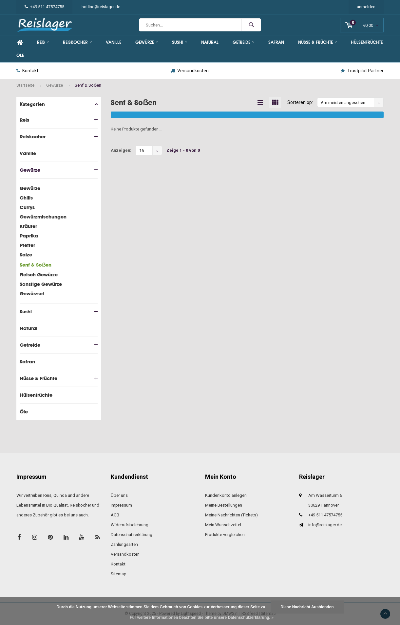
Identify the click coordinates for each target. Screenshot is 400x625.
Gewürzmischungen (43, 217)
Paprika (29, 236)
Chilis (26, 198)
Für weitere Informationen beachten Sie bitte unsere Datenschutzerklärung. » (202, 617)
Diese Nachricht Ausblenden (306, 607)
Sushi (179, 42)
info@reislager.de (325, 524)
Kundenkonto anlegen (226, 495)
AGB (115, 514)
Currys (27, 207)
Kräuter (28, 226)
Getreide (243, 42)
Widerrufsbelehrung (129, 524)
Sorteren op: (300, 102)
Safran (276, 42)
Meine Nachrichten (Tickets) (231, 514)
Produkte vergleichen (225, 534)
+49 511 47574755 (44, 6)
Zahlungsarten (124, 544)
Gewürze (146, 42)
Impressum (121, 505)
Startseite (25, 85)
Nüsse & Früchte (317, 42)
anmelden (366, 6)
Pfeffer (27, 245)
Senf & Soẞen (88, 85)
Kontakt (27, 70)
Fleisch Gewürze (39, 274)
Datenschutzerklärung (131, 534)
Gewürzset (32, 293)
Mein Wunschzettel (223, 524)
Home (19, 42)
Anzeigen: (121, 150)
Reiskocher (77, 42)
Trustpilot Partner (362, 70)
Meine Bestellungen (223, 505)
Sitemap (118, 573)
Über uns (119, 495)
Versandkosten (189, 70)
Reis (43, 42)
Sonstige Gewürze (41, 284)
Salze (26, 255)
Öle (20, 55)
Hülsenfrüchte (367, 42)
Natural (210, 42)
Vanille (113, 42)
